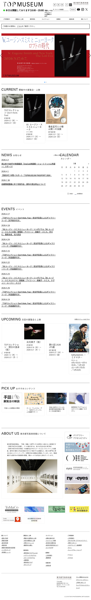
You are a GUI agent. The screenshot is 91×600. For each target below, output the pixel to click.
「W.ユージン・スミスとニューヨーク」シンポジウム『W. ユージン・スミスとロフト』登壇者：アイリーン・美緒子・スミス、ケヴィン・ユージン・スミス (27, 280)
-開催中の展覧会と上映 (29, 538)
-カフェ (70, 547)
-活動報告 (26, 560)
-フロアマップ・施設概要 (75, 545)
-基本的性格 (4, 543)
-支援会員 (48, 565)
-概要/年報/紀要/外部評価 (8, 547)
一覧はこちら (57, 155)
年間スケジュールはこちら (82, 319)
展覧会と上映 (19, 19)
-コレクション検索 (51, 540)
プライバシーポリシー (82, 580)
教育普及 (32, 19)
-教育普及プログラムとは (30, 553)
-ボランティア (27, 564)
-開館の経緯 (4, 540)
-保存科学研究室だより (52, 545)
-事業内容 (4, 545)
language (73, 9)
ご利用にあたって (81, 582)
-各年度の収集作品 (51, 543)
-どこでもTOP (49, 547)
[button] (44, 82)
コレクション (45, 19)
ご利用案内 (6, 19)
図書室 (58, 19)
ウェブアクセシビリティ (83, 585)
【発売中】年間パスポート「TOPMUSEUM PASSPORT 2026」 (26, 175)
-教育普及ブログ (28, 562)
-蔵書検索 (48, 557)
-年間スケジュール (28, 543)
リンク (78, 588)
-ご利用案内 (49, 555)
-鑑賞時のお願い (28, 545)
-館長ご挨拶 (4, 538)
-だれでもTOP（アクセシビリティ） (77, 540)
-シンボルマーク (5, 550)
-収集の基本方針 (50, 538)
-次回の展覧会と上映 (29, 540)
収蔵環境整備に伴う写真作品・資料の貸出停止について (23, 184)
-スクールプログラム (29, 557)
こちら (19, 26)
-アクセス (70, 557)
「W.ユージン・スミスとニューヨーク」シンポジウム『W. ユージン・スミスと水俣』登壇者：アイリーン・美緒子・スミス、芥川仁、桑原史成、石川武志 (27, 231)
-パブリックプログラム (29, 555)
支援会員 (71, 19)
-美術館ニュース (5, 552)
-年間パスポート (72, 543)
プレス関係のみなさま (82, 577)
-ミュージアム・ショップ (75, 550)
